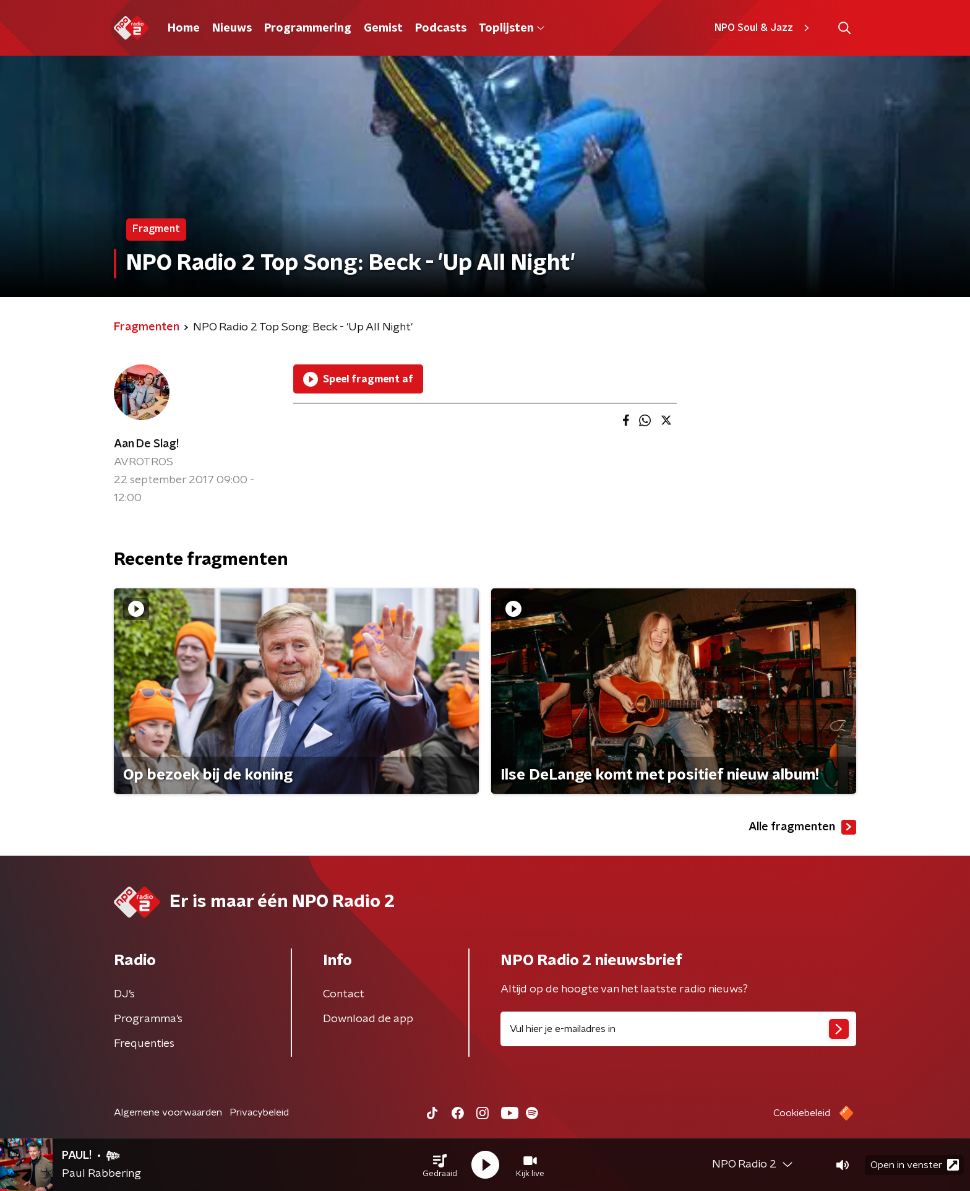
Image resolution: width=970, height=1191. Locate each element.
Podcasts (440, 28)
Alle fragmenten (802, 827)
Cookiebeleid (801, 1113)
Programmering (307, 28)
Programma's (148, 1019)
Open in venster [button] (914, 1165)
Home (184, 28)
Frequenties (144, 1043)
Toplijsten (511, 28)
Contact (343, 994)
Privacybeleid (259, 1112)
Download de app (368, 1019)
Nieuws (232, 28)
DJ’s (124, 994)
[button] (440, 1165)
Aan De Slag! (146, 444)
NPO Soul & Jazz (764, 28)
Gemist (383, 28)
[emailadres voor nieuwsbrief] (678, 1029)
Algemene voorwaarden (168, 1112)
